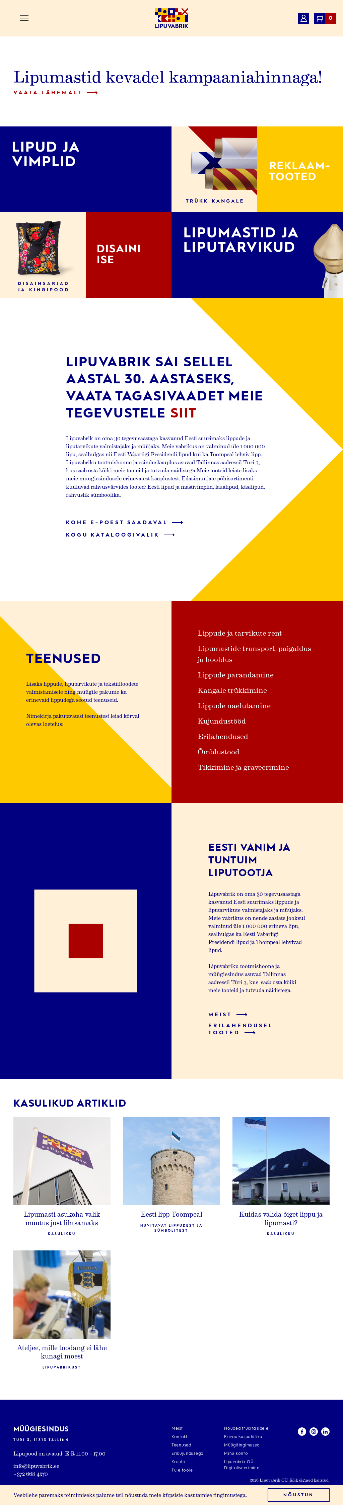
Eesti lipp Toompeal (171, 1214)
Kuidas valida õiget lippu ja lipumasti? (281, 1218)
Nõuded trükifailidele (246, 1429)
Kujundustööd (222, 721)
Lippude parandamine (236, 674)
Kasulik (179, 1462)
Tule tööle (182, 1471)
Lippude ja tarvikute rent (240, 633)
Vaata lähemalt (55, 93)
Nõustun (298, 1495)
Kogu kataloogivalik (120, 535)
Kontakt (180, 1437)
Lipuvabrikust (62, 1367)
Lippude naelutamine (234, 705)
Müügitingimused (242, 1445)
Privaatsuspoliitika (243, 1437)
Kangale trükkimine (232, 690)
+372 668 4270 (30, 1473)
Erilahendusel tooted (240, 1029)
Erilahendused (223, 736)
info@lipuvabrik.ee (36, 1465)
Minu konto (236, 1454)
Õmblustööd (218, 751)
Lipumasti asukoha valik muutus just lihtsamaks (62, 1218)
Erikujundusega (187, 1454)
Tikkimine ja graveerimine (243, 767)
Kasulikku (62, 1234)
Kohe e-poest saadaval (124, 523)
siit (183, 413)
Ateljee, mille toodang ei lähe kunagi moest (62, 1352)
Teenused (181, 1445)
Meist (228, 1015)
